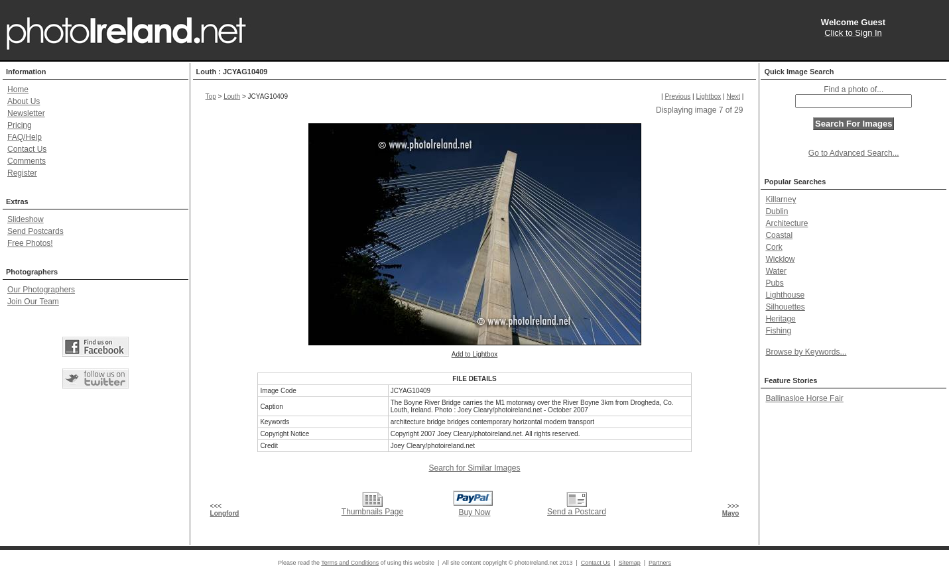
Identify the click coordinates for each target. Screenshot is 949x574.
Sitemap (630, 562)
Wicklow (779, 259)
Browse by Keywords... (805, 352)
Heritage (780, 318)
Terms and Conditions (350, 562)
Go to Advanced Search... (853, 153)
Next (733, 96)
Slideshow (25, 219)
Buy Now (474, 512)
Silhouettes (784, 307)
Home (18, 89)
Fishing (778, 330)
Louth (231, 96)
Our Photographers (41, 289)
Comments (26, 161)
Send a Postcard (576, 511)
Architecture (786, 223)
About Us (23, 101)
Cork (773, 247)
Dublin (776, 211)
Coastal (778, 235)
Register (22, 173)
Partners (660, 562)
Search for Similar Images (474, 468)
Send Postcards (35, 231)
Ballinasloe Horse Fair (804, 398)
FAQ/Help (24, 137)
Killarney (780, 199)
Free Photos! (30, 243)
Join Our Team (33, 301)
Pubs (774, 283)
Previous (677, 96)
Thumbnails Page (372, 511)
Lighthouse (784, 295)
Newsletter (26, 113)
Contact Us (26, 149)
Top (211, 96)
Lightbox (708, 96)
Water (776, 271)
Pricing (19, 125)
